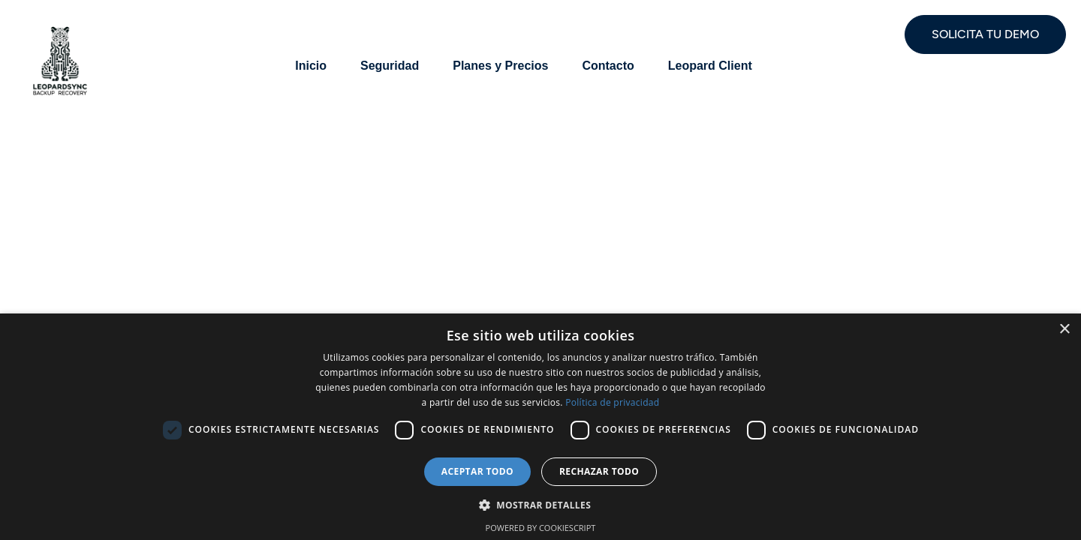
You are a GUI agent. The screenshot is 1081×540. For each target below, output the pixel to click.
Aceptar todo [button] (477, 471)
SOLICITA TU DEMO (985, 34)
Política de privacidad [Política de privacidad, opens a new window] (612, 402)
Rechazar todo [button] (599, 471)
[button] (540, 504)
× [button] (1064, 329)
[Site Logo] (60, 59)
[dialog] (540, 427)
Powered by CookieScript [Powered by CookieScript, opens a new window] (541, 527)
